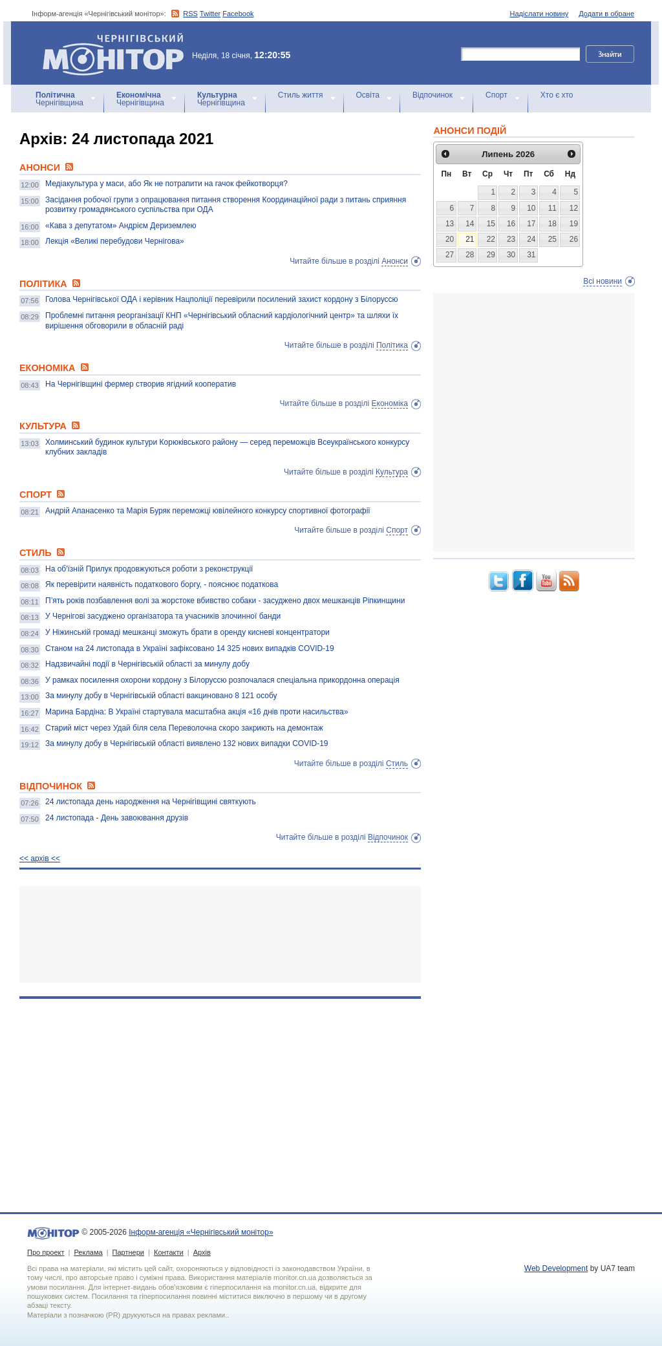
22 (491, 239)
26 (574, 239)
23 (511, 239)
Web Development (556, 1268)
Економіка (390, 403)
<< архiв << (39, 858)
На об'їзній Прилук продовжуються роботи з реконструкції (149, 568)
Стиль (397, 763)
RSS (190, 13)
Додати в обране (606, 13)
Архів (202, 1252)
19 (574, 223)
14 (469, 223)
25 (552, 239)
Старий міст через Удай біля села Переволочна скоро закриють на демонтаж (184, 727)
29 (491, 254)
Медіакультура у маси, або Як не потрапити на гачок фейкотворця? (166, 183)
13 (449, 223)
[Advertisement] (220, 934)
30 (511, 254)
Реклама (88, 1252)
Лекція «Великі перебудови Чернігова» (114, 241)
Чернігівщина (59, 99)
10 (531, 208)
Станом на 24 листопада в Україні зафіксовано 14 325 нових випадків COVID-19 (189, 648)
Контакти (169, 1252)
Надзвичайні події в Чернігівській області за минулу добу (147, 663)
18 (552, 223)
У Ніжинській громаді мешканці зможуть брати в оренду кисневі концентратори (187, 632)
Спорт (496, 95)
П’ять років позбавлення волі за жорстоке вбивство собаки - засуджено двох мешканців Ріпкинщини (225, 600)
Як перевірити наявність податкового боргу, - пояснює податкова (161, 584)
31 (531, 254)
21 (469, 239)
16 (511, 223)
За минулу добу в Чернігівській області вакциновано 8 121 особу (161, 695)
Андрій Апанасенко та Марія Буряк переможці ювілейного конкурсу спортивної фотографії (207, 510)
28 (469, 254)
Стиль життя (300, 95)
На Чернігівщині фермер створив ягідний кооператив (140, 384)
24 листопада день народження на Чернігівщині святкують (150, 801)
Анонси (394, 261)
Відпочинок (432, 95)
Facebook (237, 13)
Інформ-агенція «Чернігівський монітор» (117, 53)
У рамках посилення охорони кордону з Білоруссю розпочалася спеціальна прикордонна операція (222, 680)
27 (449, 254)
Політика (392, 345)
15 (491, 223)
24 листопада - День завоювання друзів (116, 817)
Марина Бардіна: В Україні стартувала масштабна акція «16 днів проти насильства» (196, 711)
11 (552, 208)
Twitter (210, 13)
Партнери (128, 1252)
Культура (392, 471)
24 (531, 239)
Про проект (45, 1252)
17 (531, 223)
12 (574, 208)
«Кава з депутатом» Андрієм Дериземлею (120, 225)
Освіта (367, 95)
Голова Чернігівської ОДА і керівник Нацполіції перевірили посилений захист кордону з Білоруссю (221, 299)
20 (449, 239)
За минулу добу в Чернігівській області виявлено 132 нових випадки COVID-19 (186, 743)
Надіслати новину (539, 13)
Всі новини (602, 281)
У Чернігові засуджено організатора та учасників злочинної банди (163, 616)
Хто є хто (556, 95)
